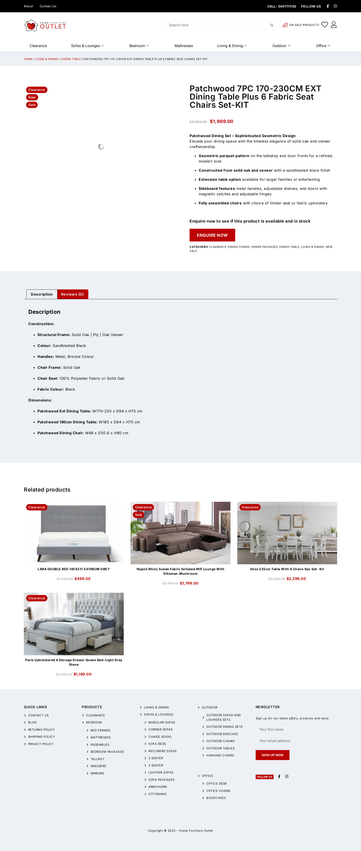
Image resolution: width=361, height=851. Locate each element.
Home (28, 59)
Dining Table (71, 59)
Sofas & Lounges (87, 45)
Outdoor (281, 45)
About (28, 6)
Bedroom (139, 45)
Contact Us (48, 6)
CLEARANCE (217, 247)
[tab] (41, 294)
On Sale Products (300, 25)
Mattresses (184, 45)
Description (42, 294)
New (329, 247)
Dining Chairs (239, 247)
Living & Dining (232, 45)
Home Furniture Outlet (196, 830)
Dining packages (264, 247)
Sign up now (272, 755)
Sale (193, 251)
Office (323, 45)
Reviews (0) (72, 294)
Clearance (38, 45)
